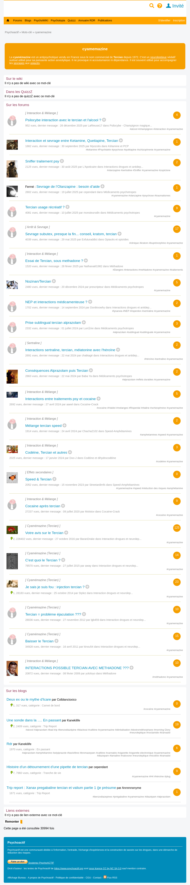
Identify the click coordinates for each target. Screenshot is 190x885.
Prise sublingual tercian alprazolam (53, 323)
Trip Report (50, 726)
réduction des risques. (19, 852)
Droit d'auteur (14, 868)
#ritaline (145, 407)
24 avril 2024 (69, 431)
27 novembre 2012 (74, 619)
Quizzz (72, 20)
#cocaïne (102, 407)
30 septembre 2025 (73, 146)
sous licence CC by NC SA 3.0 (105, 868)
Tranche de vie (52, 772)
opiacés (35, 63)
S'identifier (164, 20)
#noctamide (153, 732)
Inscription (179, 20)
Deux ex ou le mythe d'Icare (29, 699)
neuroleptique (158, 57)
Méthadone (116, 266)
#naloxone (126, 755)
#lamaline (115, 755)
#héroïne (149, 359)
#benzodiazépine (67, 729)
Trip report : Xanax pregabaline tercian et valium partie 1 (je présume (61, 788)
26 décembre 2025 (71, 125)
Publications (105, 20)
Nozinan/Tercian (38, 281)
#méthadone (159, 677)
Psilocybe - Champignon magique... (131, 125)
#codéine (161, 461)
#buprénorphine (158, 243)
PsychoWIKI (41, 20)
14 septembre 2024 (73, 307)
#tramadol (164, 732)
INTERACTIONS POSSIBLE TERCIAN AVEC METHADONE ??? (77, 668)
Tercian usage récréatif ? (45, 207)
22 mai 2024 (69, 355)
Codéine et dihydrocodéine (100, 457)
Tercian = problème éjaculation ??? (53, 614)
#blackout (82, 729)
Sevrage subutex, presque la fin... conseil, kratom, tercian (71, 234)
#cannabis (112, 752)
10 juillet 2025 (70, 212)
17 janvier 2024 (55, 457)
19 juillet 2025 (70, 192)
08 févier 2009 (71, 673)
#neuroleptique (138, 732)
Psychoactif (12, 32)
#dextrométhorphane (142, 729)
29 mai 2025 (69, 239)
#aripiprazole (60, 752)
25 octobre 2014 (63, 593)
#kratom (144, 243)
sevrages (18, 63)
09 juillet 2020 (71, 511)
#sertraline (127, 170)
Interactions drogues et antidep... (123, 166)
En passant (43, 749)
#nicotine (154, 755)
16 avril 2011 (70, 646)
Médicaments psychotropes (120, 192)
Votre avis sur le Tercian (44, 533)
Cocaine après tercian (42, 506)
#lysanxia (117, 311)
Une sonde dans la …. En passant (34, 720)
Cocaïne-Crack (89, 404)
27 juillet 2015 (71, 565)
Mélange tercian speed (43, 426)
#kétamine (92, 149)
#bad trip (53, 729)
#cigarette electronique (141, 752)
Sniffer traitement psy (42, 161)
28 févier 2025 (70, 266)
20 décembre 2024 (73, 286)
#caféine (93, 729)
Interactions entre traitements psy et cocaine (60, 399)
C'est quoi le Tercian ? (42, 560)
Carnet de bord (51, 705)
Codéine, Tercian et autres (46, 452)
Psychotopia (58, 20)
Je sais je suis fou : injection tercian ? (55, 587)
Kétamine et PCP (118, 146)
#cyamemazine (175, 129)
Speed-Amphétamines (118, 431)
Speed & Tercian (38, 479)
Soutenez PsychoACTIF (30, 862)
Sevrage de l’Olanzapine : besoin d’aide (68, 187)
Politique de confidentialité (69, 877)
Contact (97, 877)
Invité (173, 5)
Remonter (12, 821)
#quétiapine (130, 149)
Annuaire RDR (86, 20)
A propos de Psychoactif (41, 877)
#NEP (126, 311)
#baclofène (73, 752)
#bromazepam (88, 752)
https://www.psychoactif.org (68, 868)
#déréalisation (123, 729)
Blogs (28, 20)
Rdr (9, 744)
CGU (88, 877)
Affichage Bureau (16, 877)
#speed (162, 434)
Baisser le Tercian (39, 641)
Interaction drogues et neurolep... (121, 538)
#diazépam (151, 796)
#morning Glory (162, 729)
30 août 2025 (69, 166)
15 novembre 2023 (73, 484)
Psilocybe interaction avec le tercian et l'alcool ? (63, 120)
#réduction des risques (154, 488)
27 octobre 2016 (65, 538)
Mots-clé (27, 32)
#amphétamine (175, 488)
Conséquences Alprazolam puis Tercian (56, 371)
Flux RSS (110, 877)
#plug (167, 776)
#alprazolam (120, 332)
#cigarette (123, 752)
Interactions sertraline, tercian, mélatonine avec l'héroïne (70, 350)
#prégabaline (120, 796)
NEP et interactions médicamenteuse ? (56, 302)
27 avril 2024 (53, 404)
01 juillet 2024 (70, 328)
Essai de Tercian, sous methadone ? (54, 261)
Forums (17, 20)
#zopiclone (164, 170)
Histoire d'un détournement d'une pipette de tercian (47, 767)
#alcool (134, 129)
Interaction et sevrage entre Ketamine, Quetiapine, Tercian (71, 141)
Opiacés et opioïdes (117, 239)
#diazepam (103, 755)
